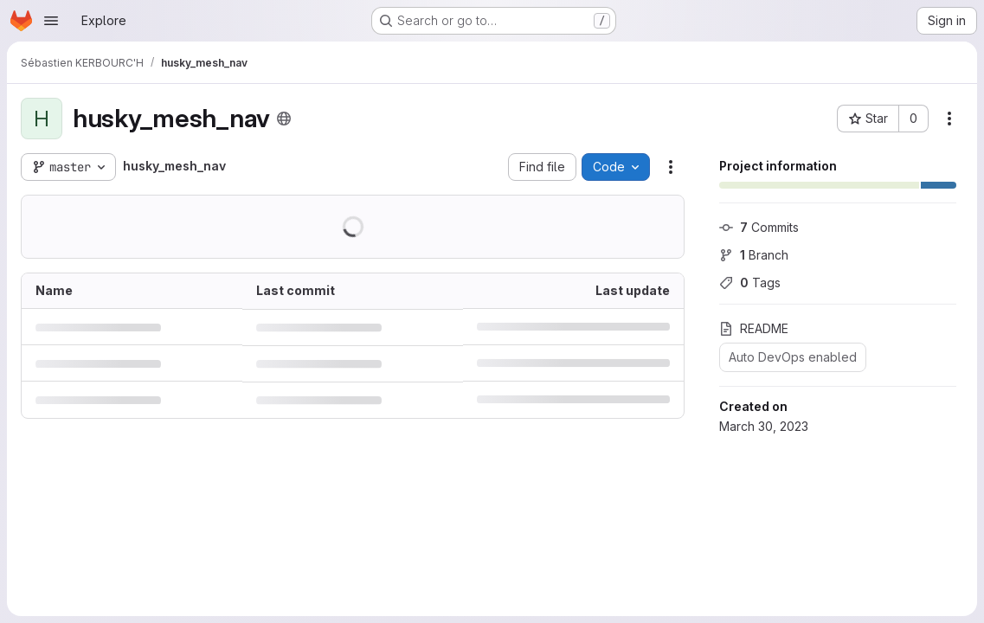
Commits (759, 227)
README (753, 328)
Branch (753, 254)
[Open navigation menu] (51, 21)
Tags (750, 282)
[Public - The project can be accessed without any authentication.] (284, 118)
